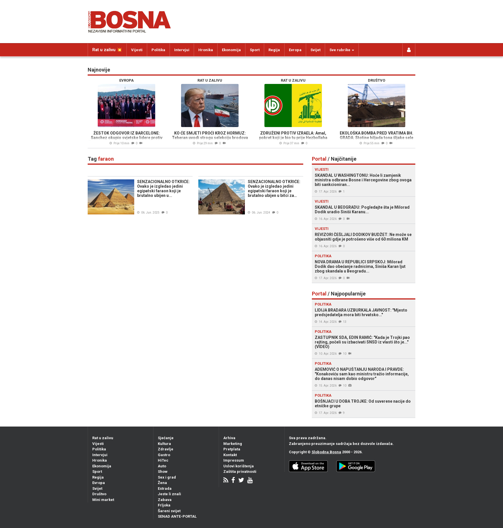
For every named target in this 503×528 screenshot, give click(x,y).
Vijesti (137, 50)
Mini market (103, 500)
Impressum (233, 460)
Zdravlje (165, 449)
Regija (274, 50)
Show (163, 471)
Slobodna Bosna (326, 452)
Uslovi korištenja (238, 466)
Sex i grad (167, 477)
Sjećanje (166, 438)
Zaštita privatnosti (239, 471)
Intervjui (181, 50)
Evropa (295, 50)
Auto (162, 466)
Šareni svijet (169, 511)
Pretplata (231, 449)
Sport (255, 50)
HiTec (163, 460)
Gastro (164, 455)
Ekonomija (231, 50)
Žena (162, 483)
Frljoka (164, 505)
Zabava (165, 500)
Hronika (205, 50)
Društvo (99, 494)
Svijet (315, 50)
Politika (158, 50)
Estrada (165, 488)
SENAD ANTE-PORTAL (177, 516)
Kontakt (230, 455)
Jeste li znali (169, 494)
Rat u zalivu (102, 438)
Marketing (232, 443)
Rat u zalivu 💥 (107, 49)
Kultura (164, 443)
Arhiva (229, 438)
